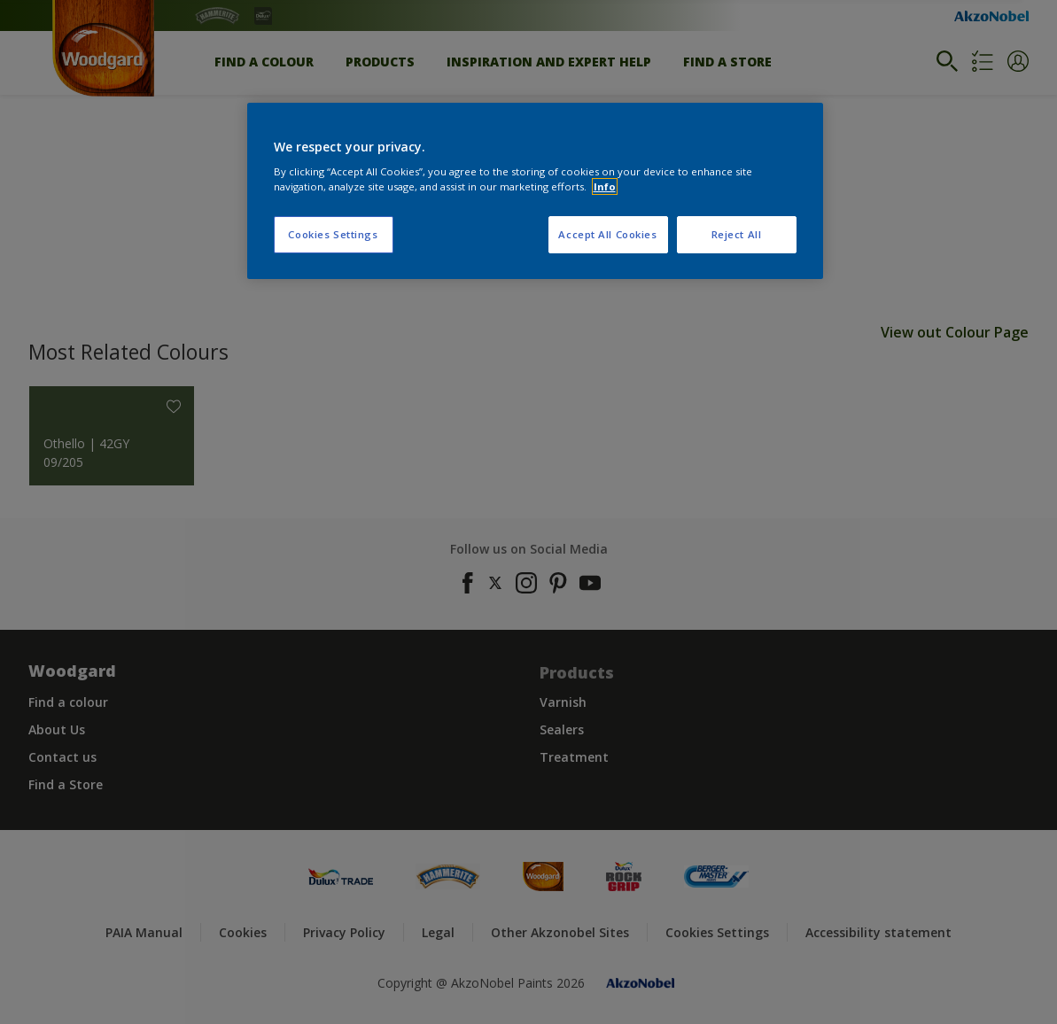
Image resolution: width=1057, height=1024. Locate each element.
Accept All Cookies (607, 234)
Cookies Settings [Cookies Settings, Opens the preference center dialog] (332, 234)
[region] (535, 191)
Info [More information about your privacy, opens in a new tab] (605, 186)
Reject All (736, 234)
